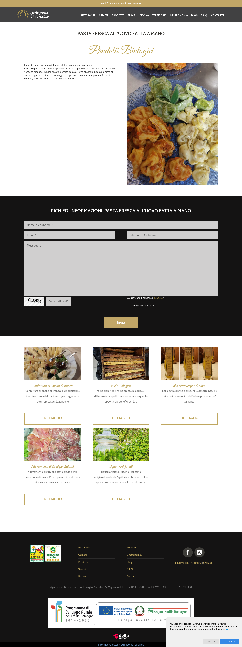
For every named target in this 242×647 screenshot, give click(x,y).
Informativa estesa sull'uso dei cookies (121, 644)
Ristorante (88, 15)
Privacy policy (182, 562)
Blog (194, 15)
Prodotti (118, 15)
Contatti (217, 15)
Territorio (159, 15)
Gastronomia (179, 15)
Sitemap (207, 562)
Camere (104, 15)
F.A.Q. (204, 15)
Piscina (144, 15)
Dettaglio (53, 418)
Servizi (132, 15)
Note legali (196, 562)
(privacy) (158, 298)
